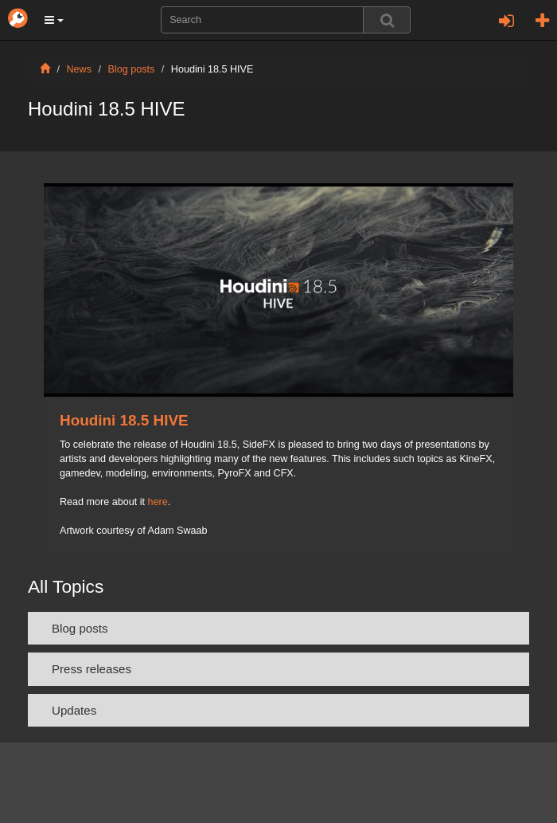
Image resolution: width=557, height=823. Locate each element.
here (158, 502)
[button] (54, 20)
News (79, 69)
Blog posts (131, 69)
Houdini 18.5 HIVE (124, 420)
